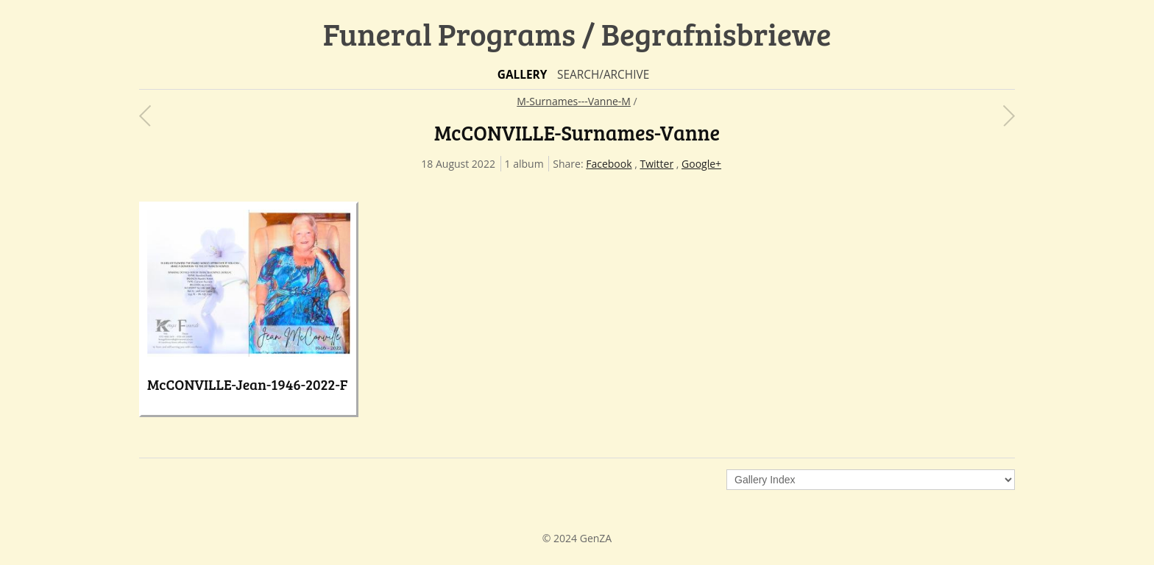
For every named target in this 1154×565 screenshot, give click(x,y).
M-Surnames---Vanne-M (574, 101)
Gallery (523, 74)
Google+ (701, 164)
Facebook (608, 164)
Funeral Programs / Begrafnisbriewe (577, 33)
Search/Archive (603, 74)
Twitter (656, 164)
